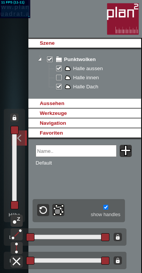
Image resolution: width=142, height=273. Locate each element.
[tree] (85, 73)
